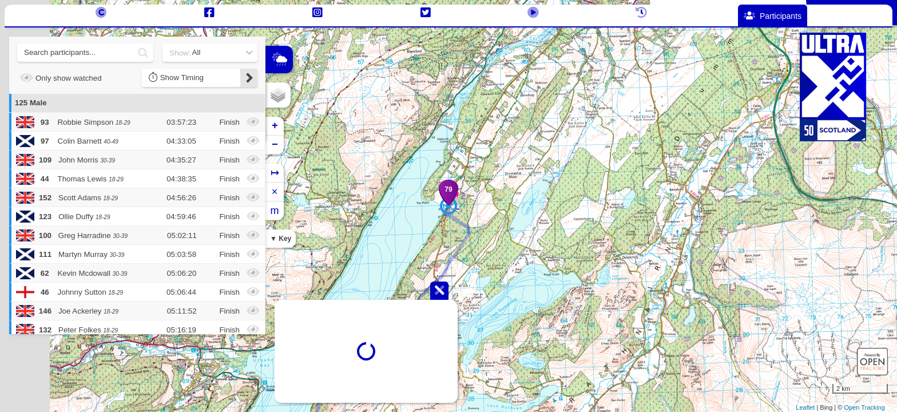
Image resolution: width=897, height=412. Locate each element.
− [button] (275, 145)
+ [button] (275, 126)
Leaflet (805, 407)
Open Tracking (864, 407)
